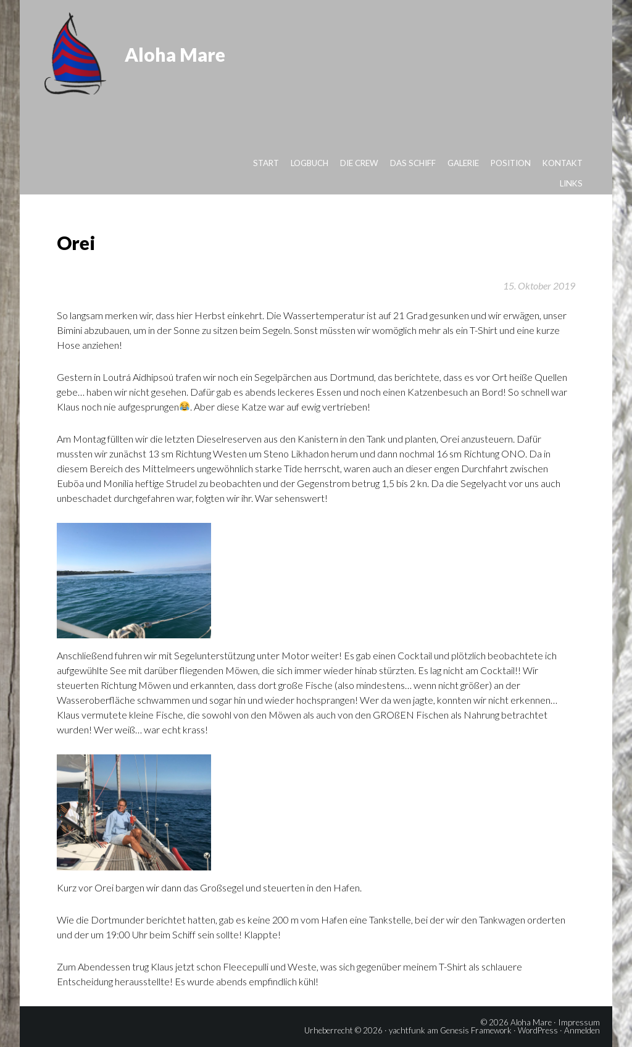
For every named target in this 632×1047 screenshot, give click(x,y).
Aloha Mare (175, 54)
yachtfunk (407, 1030)
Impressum (579, 1022)
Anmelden (582, 1030)
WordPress (538, 1030)
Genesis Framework (476, 1030)
